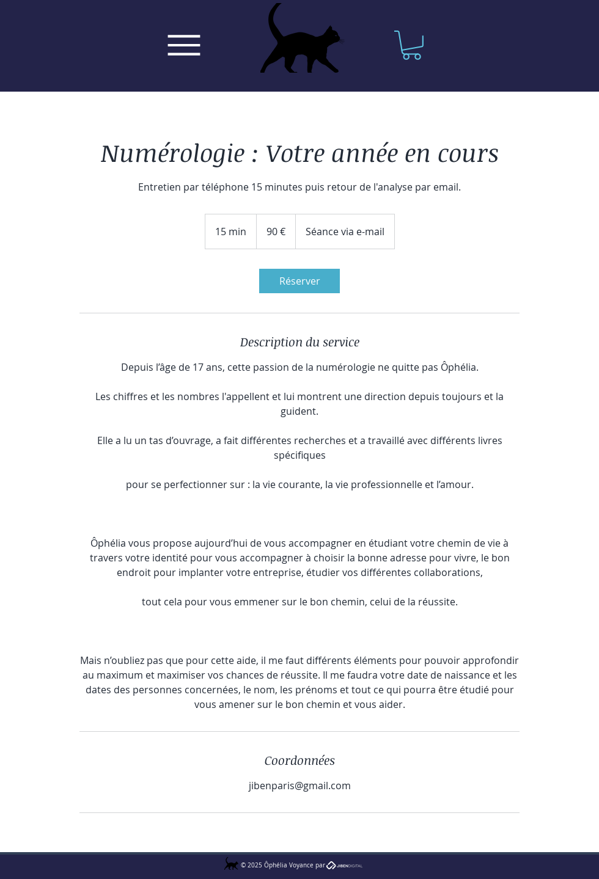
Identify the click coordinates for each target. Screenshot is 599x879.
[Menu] (184, 45)
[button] (411, 45)
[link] (299, 281)
